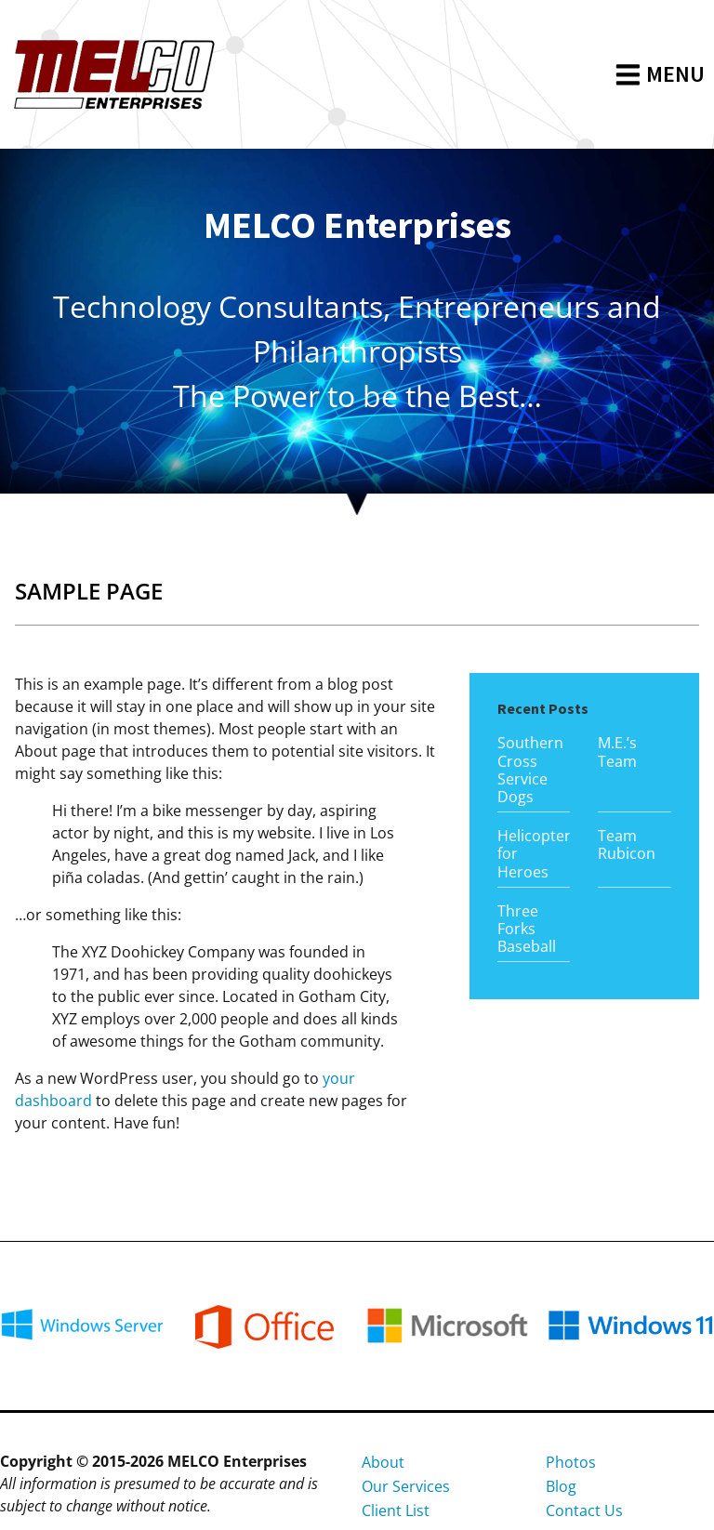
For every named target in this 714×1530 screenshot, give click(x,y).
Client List (396, 1510)
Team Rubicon (626, 844)
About (383, 1462)
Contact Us (584, 1510)
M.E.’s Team (617, 751)
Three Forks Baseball (526, 928)
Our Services (406, 1486)
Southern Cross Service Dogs (530, 769)
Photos (571, 1462)
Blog (561, 1486)
